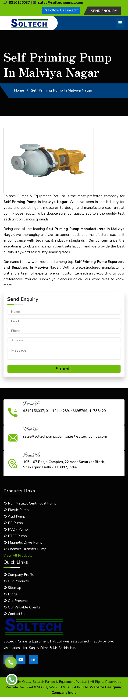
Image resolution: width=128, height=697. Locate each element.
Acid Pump (14, 516)
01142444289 (57, 411)
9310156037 (17, 2)
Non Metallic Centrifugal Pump (30, 503)
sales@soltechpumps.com (58, 2)
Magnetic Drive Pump (23, 542)
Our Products (16, 581)
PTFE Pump (15, 536)
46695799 (79, 411)
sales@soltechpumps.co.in (86, 436)
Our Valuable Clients (22, 607)
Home (19, 90)
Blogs (10, 594)
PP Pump (13, 523)
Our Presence (16, 600)
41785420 (97, 411)
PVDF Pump (16, 529)
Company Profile (19, 574)
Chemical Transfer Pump (25, 549)
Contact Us (14, 613)
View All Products (18, 555)
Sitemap (12, 587)
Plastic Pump (16, 510)
